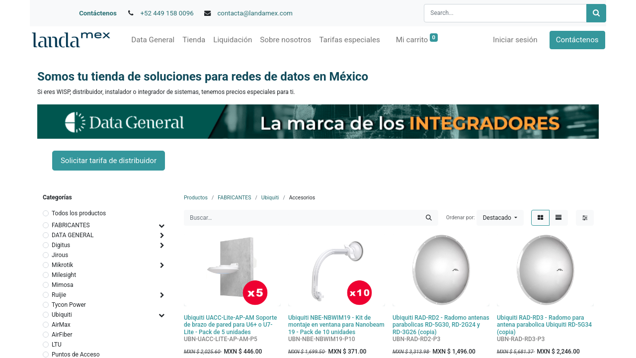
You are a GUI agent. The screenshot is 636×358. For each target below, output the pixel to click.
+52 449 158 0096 (167, 13)
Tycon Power (69, 304)
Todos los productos (79, 213)
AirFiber (62, 334)
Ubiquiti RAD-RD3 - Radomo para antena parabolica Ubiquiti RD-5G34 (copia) (544, 325)
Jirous (60, 255)
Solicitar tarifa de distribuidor (109, 160)
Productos (196, 197)
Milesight (64, 274)
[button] (500, 218)
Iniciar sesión (516, 39)
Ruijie (59, 294)
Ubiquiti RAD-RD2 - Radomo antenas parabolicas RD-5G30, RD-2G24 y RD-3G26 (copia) (441, 325)
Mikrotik (62, 265)
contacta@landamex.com (255, 13)
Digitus (61, 245)
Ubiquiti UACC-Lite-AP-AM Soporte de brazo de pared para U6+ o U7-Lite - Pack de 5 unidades (230, 325)
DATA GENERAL (72, 235)
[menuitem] (151, 40)
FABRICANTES (71, 225)
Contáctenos (98, 13)
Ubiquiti (62, 314)
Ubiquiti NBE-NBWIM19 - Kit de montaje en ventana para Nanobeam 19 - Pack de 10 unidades (336, 325)
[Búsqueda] (596, 13)
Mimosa (62, 284)
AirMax (61, 324)
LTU (57, 344)
